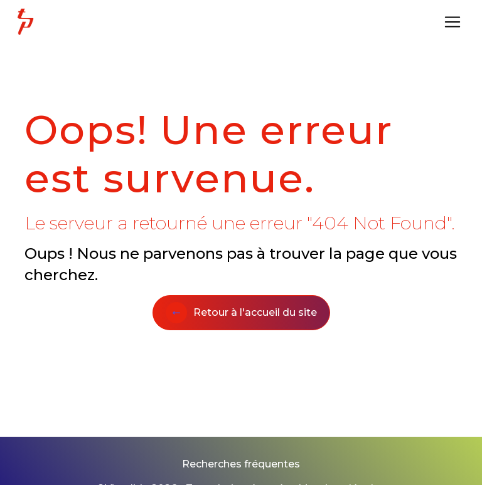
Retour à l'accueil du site (241, 312)
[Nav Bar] (452, 22)
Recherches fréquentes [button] (241, 464)
